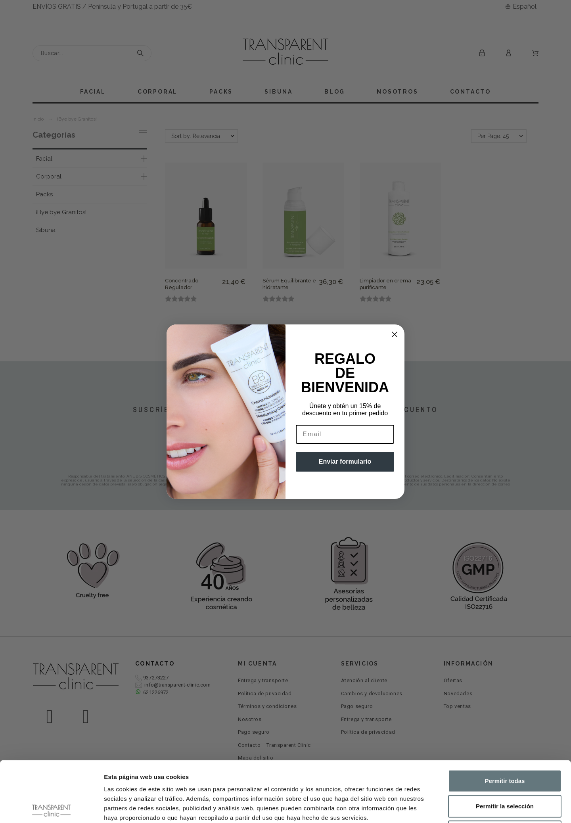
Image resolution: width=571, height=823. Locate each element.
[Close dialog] (394, 334)
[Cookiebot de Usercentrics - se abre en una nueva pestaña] (51, 807)
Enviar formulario (345, 461)
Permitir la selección (505, 745)
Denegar (505, 770)
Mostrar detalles (429, 807)
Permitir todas (505, 720)
